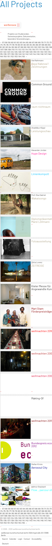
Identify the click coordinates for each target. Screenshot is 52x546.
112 (19, 49)
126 (19, 52)
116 (33, 49)
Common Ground (41, 84)
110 (13, 49)
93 (7, 47)
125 (16, 52)
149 (1, 56)
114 (26, 49)
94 (10, 47)
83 (28, 45)
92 (4, 47)
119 (44, 49)
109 (9, 49)
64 (24, 42)
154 (19, 56)
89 (46, 45)
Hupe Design (39, 153)
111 (16, 49)
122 (5, 52)
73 (51, 42)
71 (45, 42)
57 (3, 42)
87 (40, 45)
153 (16, 56)
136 (5, 54)
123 (8, 52)
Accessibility (36, 539)
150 (5, 56)
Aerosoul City (39, 467)
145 (38, 54)
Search (5, 539)
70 (42, 42)
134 (49, 52)
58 (6, 42)
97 (19, 47)
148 (49, 54)
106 (50, 47)
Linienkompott (40, 174)
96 (16, 47)
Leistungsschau (41, 131)
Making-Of (37, 398)
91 (1, 47)
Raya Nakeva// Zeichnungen (40, 65)
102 (35, 47)
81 (22, 45)
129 (31, 52)
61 (15, 42)
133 (45, 52)
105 (47, 47)
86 (37, 45)
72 (48, 42)
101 (32, 47)
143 (30, 54)
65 (27, 42)
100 (28, 47)
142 (27, 54)
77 (10, 45)
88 (43, 45)
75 (5, 45)
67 (33, 42)
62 (18, 42)
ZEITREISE (37, 265)
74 (2, 45)
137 (8, 54)
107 (2, 49)
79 (16, 45)
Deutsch (5, 544)
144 (34, 54)
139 (16, 54)
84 (31, 45)
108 (5, 49)
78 (13, 45)
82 (25, 45)
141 (23, 54)
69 (39, 42)
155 (23, 56)
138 (12, 54)
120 (47, 49)
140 (20, 54)
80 (19, 45)
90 (49, 45)
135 (1, 54)
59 (9, 42)
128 (27, 52)
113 (23, 49)
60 (12, 42)
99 (25, 47)
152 (12, 56)
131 (38, 52)
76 (8, 45)
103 (39, 47)
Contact (27, 539)
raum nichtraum (40, 106)
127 (23, 52)
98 (22, 47)
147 (45, 54)
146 (42, 54)
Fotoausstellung (41, 241)
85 (34, 45)
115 (30, 49)
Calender (12, 539)
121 (1, 52)
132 (42, 52)
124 (12, 52)
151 (8, 56)
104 (43, 47)
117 (37, 49)
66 (30, 42)
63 (21, 42)
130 (34, 52)
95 (13, 47)
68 (36, 42)
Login (20, 539)
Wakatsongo (38, 198)
